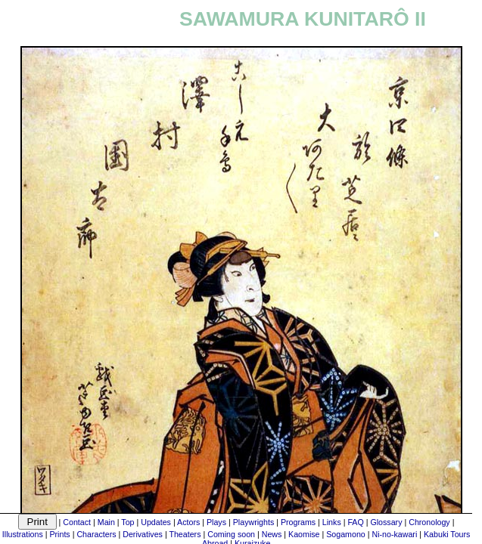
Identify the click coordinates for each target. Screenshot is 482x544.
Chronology (429, 522)
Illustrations (22, 534)
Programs (298, 522)
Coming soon (231, 534)
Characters (96, 534)
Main (106, 522)
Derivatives (143, 534)
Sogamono (345, 534)
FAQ (355, 522)
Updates (156, 522)
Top (127, 522)
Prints (59, 534)
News (272, 534)
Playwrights (253, 522)
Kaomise (303, 534)
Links (331, 522)
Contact (77, 522)
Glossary (386, 522)
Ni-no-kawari (394, 534)
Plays (216, 522)
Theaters (185, 534)
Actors (188, 522)
